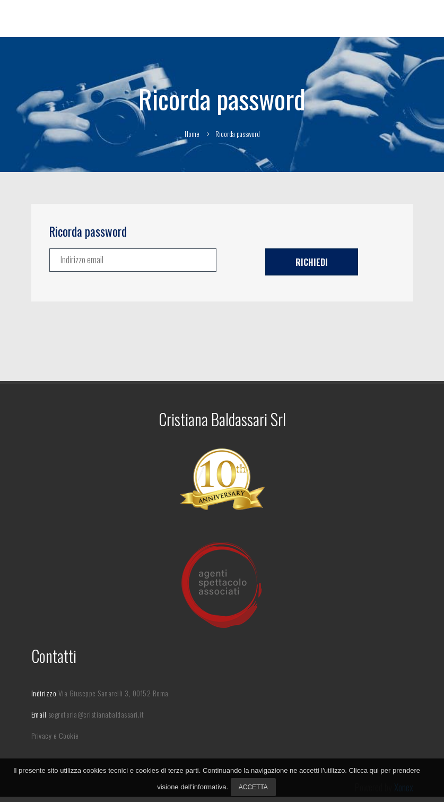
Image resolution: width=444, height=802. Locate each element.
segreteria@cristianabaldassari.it (96, 714)
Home (192, 133)
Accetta (253, 787)
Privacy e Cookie (55, 735)
